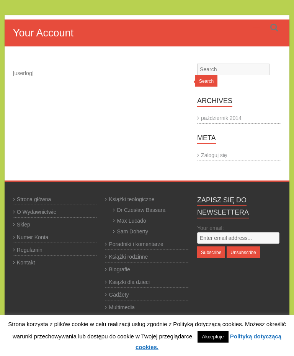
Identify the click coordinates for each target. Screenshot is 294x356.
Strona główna (34, 199)
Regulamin (29, 250)
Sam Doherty (132, 231)
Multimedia (122, 307)
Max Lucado (131, 221)
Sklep (23, 224)
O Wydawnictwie (36, 212)
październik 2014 (221, 118)
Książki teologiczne (131, 199)
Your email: (210, 228)
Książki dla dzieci (129, 282)
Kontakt (26, 262)
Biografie (119, 269)
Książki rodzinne (128, 257)
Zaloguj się (214, 155)
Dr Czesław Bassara (141, 210)
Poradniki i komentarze (136, 244)
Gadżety (119, 295)
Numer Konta (32, 237)
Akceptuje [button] (213, 337)
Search (206, 81)
